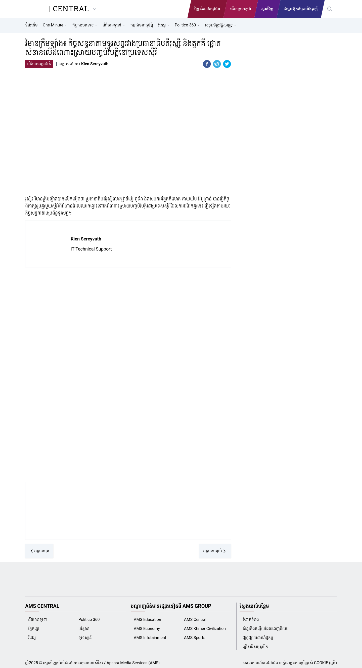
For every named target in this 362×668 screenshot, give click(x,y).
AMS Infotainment (150, 637)
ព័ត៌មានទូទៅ (37, 619)
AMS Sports (194, 637)
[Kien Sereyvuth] (94, 64)
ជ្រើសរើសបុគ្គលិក (255, 646)
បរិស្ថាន (83, 628)
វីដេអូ (32, 637)
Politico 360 (89, 619)
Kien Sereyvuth (86, 238)
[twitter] (227, 64)
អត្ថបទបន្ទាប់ (215, 551)
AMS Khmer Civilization (205, 628)
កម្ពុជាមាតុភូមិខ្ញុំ (141, 25)
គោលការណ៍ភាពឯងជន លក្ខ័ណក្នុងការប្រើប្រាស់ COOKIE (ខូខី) (290, 662)
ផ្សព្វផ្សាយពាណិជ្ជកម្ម (258, 637)
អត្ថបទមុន (39, 551)
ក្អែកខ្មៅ (33, 628)
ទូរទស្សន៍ (85, 637)
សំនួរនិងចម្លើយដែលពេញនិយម (266, 628)
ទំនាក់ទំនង (251, 619)
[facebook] (207, 64)
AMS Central (195, 619)
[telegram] (217, 64)
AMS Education (147, 619)
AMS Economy (147, 628)
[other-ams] (94, 9)
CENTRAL (71, 9)
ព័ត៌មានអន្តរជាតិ (39, 63)
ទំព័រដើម (31, 25)
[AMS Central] (35, 9)
